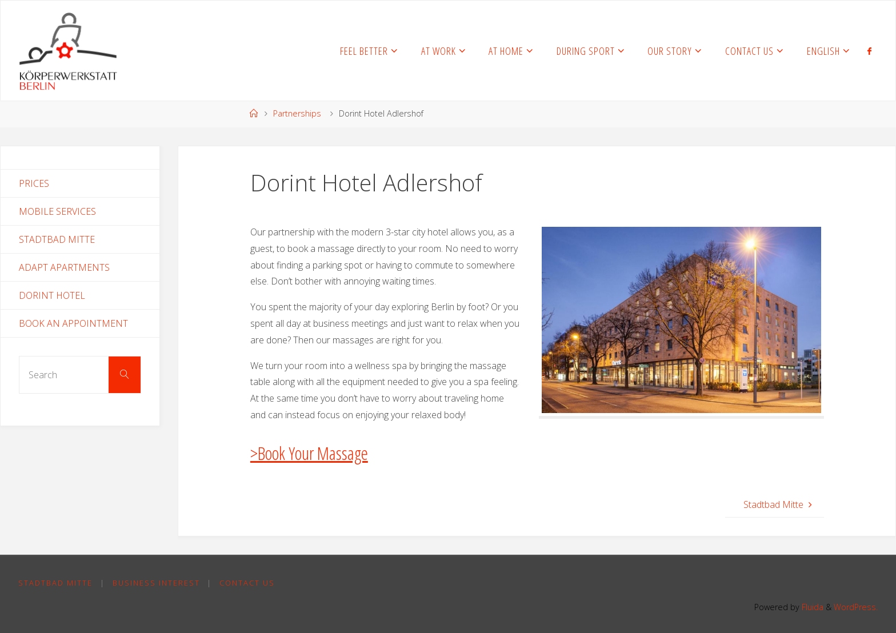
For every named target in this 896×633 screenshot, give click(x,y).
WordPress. (856, 607)
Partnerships (297, 113)
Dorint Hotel (52, 295)
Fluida (811, 607)
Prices (34, 183)
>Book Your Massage (309, 452)
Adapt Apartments (64, 267)
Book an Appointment (73, 323)
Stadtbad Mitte (57, 239)
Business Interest (156, 583)
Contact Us (247, 583)
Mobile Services (57, 211)
